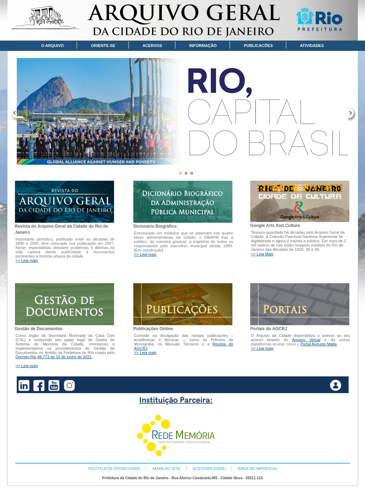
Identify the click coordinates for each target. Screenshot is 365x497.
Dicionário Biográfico (154, 226)
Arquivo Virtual (306, 340)
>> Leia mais (27, 260)
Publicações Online (153, 328)
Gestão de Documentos (39, 328)
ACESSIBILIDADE (209, 468)
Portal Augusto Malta (318, 344)
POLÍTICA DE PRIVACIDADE (114, 468)
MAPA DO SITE (166, 468)
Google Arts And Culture (275, 225)
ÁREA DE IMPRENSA (257, 468)
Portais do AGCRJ (268, 328)
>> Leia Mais (262, 254)
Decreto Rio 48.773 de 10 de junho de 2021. (54, 357)
